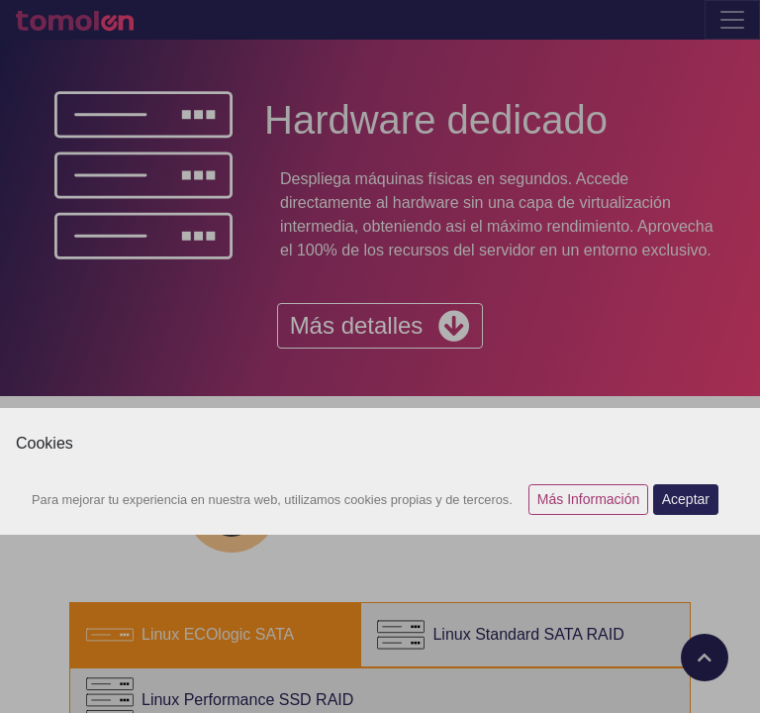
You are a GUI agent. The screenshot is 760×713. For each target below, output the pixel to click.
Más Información (588, 499)
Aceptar (686, 499)
